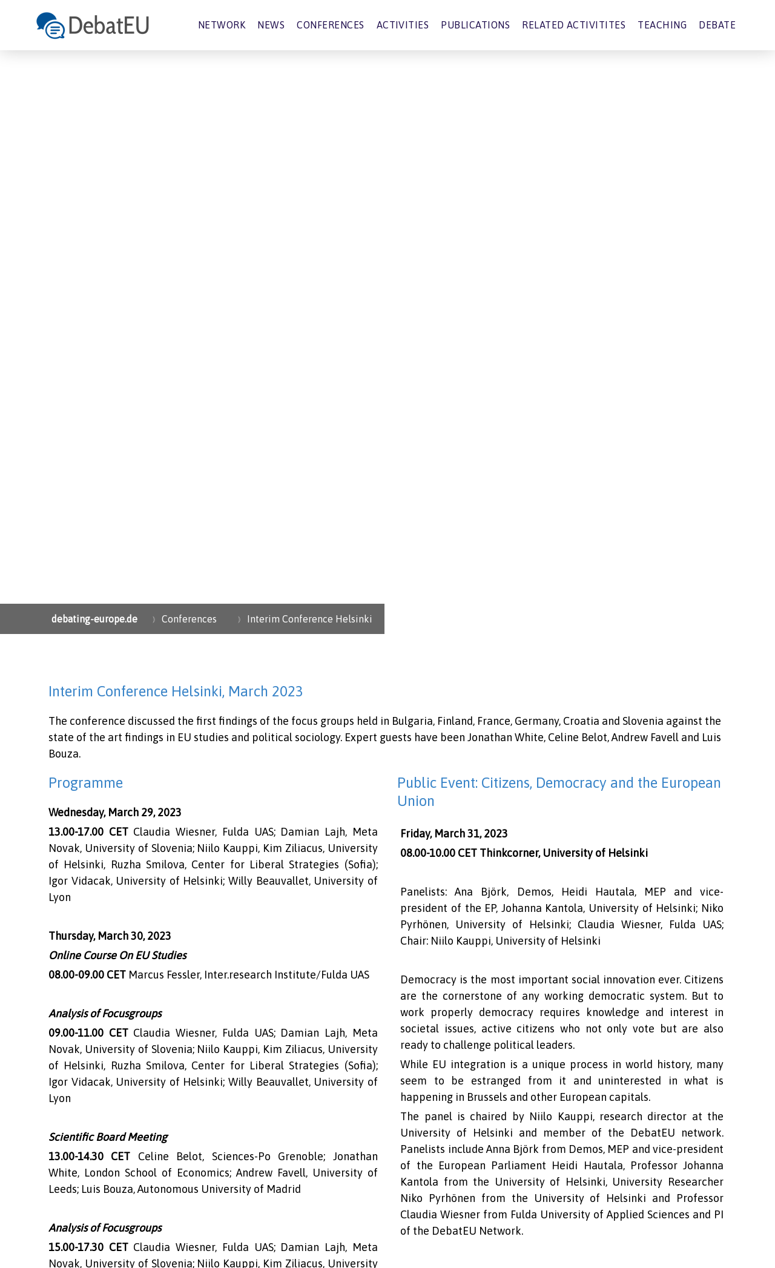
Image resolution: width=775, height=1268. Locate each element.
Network (221, 24)
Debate (717, 24)
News (271, 24)
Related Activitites (573, 24)
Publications (475, 24)
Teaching (662, 24)
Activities (403, 24)
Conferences (330, 24)
